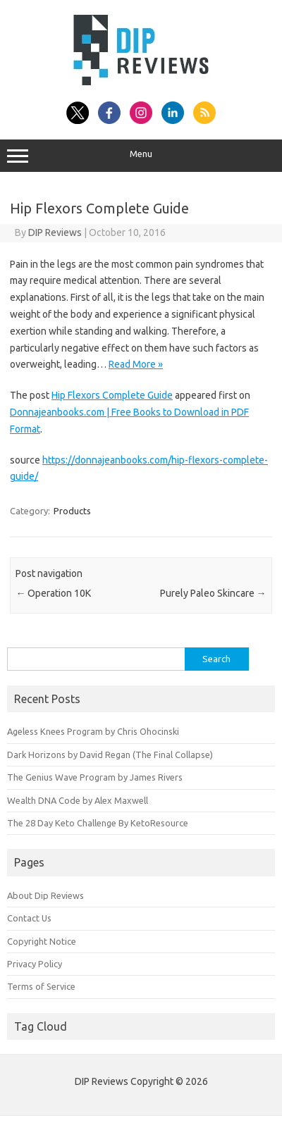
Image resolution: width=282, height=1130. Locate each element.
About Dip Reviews (45, 895)
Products (72, 511)
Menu (141, 156)
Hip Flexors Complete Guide (112, 395)
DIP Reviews (55, 232)
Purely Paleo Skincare (213, 593)
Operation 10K (53, 593)
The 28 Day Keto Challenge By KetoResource (97, 823)
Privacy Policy (34, 964)
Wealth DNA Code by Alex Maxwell (77, 800)
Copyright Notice (41, 941)
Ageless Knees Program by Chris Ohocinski (93, 731)
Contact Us (29, 918)
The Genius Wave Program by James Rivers (95, 777)
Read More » (136, 364)
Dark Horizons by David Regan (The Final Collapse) (110, 754)
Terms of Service (41, 986)
